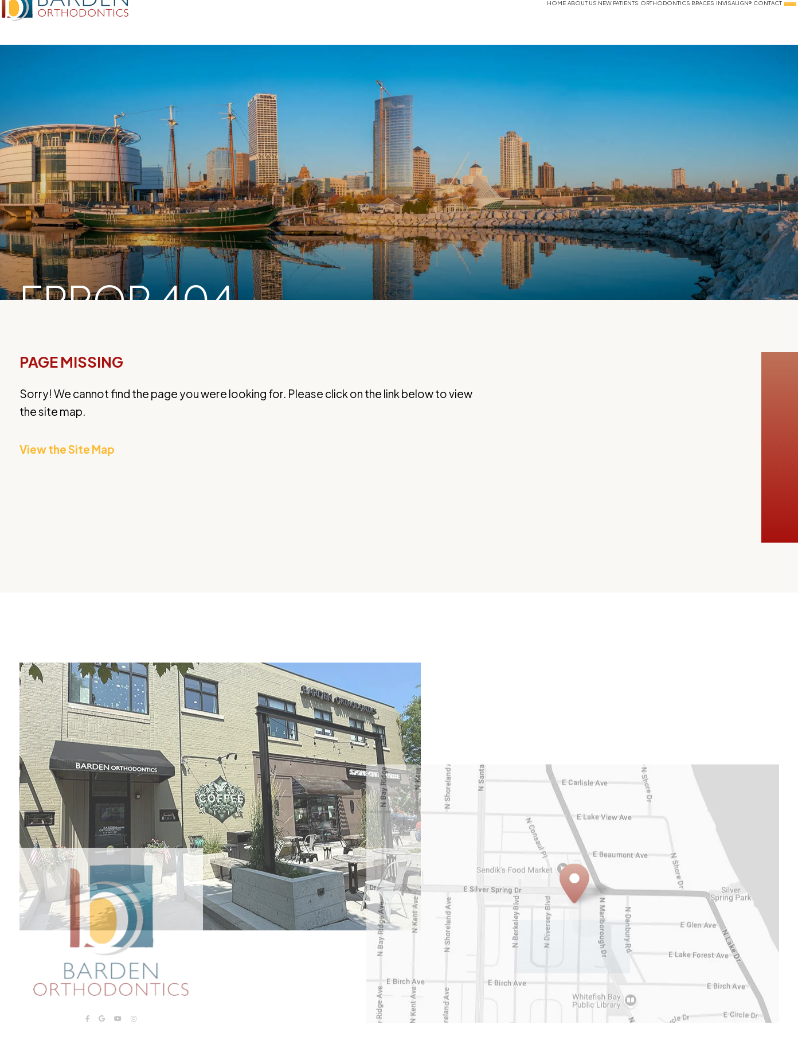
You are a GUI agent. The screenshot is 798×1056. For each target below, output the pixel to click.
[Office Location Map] (574, 907)
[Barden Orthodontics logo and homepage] (92, 22)
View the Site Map (67, 449)
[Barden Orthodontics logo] (111, 949)
